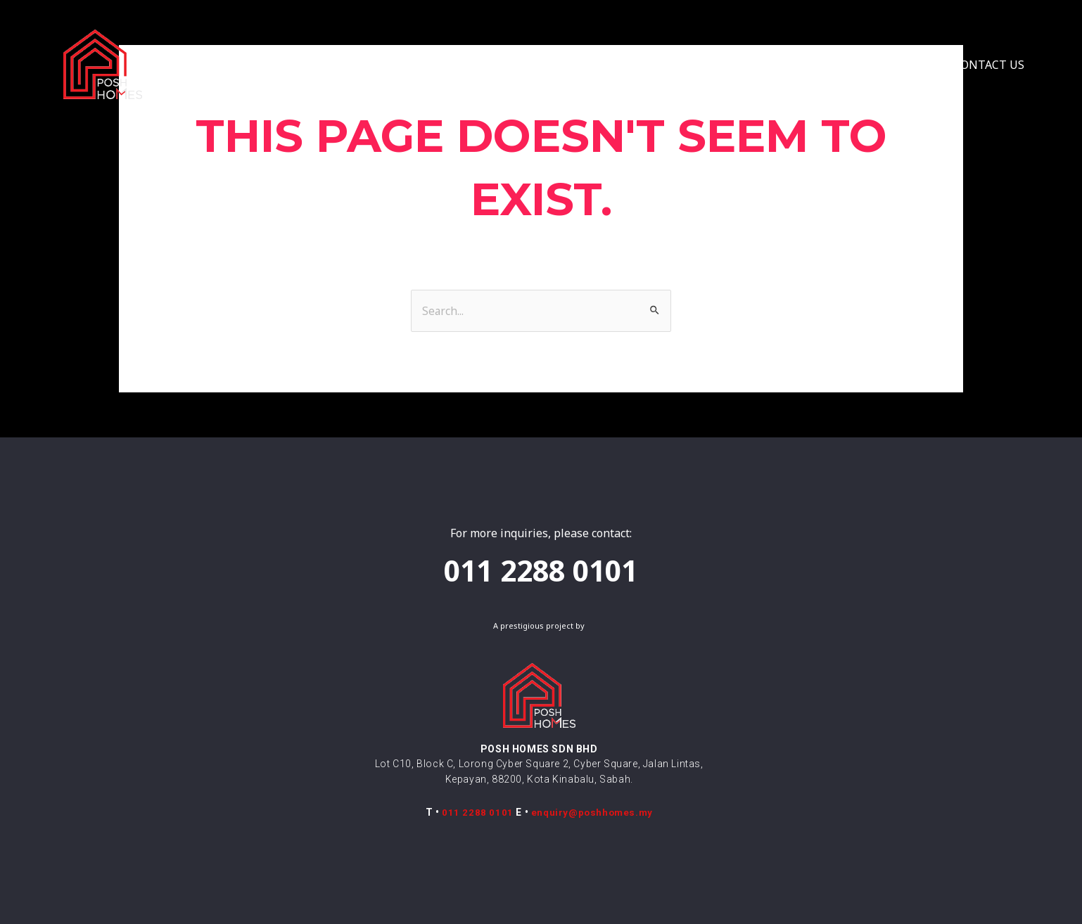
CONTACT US (988, 64)
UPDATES (899, 64)
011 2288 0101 (476, 812)
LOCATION (620, 64)
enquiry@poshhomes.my (591, 812)
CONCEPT (419, 64)
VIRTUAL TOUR (718, 64)
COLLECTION (518, 64)
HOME (347, 64)
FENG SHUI (816, 64)
